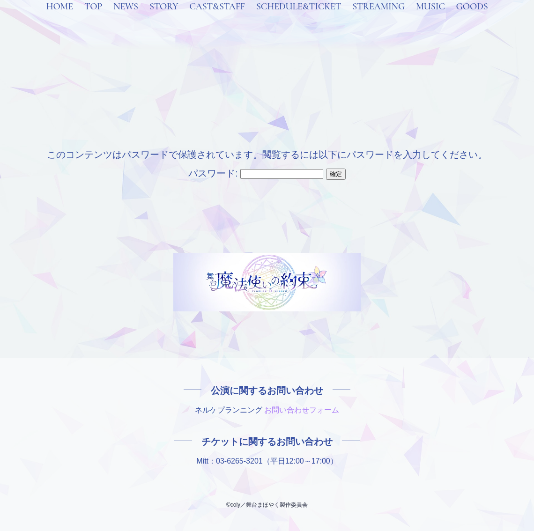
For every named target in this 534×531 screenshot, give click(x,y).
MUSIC (430, 18)
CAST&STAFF (217, 18)
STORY (163, 18)
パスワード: (255, 173)
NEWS (125, 18)
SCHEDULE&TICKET (298, 18)
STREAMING (378, 18)
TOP (93, 18)
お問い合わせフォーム (301, 410)
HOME (59, 18)
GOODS (472, 18)
